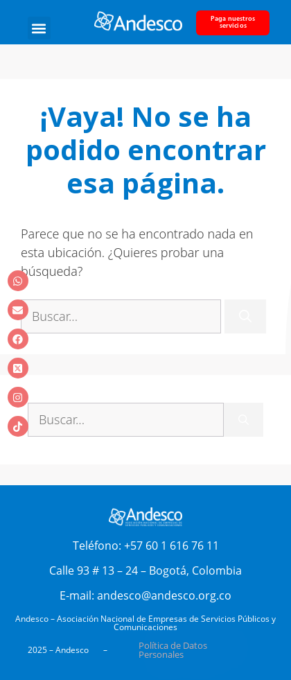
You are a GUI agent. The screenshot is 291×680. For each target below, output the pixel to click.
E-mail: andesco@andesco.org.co (145, 595)
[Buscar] (245, 316)
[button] (39, 28)
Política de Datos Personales (173, 650)
